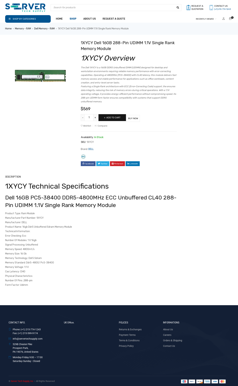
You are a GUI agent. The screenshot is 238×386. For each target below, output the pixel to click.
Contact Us (169, 345)
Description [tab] (12, 175)
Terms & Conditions (129, 339)
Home (8, 28)
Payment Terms (127, 334)
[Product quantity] (89, 117)
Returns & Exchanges (130, 328)
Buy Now (139, 117)
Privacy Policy (126, 345)
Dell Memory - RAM (44, 28)
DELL (91, 148)
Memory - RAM (23, 28)
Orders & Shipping (172, 339)
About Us (168, 328)
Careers (167, 334)
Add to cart (115, 117)
